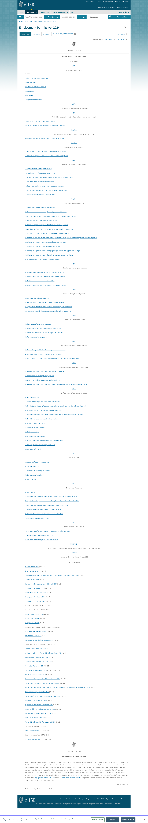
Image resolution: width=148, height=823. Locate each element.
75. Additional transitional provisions (37, 518)
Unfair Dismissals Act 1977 (34, 731)
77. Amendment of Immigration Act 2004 (39, 535)
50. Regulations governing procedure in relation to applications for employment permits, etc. (57, 384)
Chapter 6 (74, 264)
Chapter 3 (74, 143)
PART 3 (74, 363)
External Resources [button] (58, 12)
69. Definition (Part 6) (32, 492)
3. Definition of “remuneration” (35, 87)
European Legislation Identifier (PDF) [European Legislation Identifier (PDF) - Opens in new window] (91, 799)
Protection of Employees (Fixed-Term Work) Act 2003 (42, 679)
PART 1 (74, 66)
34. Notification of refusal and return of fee (39, 281)
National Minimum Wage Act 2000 (36, 657)
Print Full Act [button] (121, 34)
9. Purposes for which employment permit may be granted (45, 138)
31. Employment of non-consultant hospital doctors (42, 259)
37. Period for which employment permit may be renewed (45, 302)
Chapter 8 (74, 315)
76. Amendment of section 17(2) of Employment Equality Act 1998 (47, 531)
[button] (126, 12)
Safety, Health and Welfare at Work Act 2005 (40, 709)
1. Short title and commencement (36, 78)
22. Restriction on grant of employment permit (41, 220)
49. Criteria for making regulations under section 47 (42, 380)
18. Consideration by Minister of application (40, 195)
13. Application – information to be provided (40, 173)
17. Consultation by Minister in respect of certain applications (46, 190)
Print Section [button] (121, 39)
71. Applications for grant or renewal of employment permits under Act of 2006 (52, 501)
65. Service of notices (32, 466)
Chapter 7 (74, 289)
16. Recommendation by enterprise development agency (44, 186)
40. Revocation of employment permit (38, 324)
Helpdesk (118, 1)
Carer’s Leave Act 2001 (32, 571)
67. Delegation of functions (34, 475)
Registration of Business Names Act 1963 (39, 705)
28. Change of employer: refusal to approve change (42, 246)
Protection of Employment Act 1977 (37, 692)
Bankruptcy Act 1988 (32, 567)
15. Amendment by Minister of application (39, 182)
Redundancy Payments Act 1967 (36, 700)
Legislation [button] (30, 12)
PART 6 (74, 484)
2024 (31, 21)
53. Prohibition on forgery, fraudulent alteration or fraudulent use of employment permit (55, 406)
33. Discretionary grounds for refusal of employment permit (45, 277)
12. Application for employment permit (38, 169)
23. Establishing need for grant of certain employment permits (46, 225)
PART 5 (74, 453)
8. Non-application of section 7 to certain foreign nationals (45, 126)
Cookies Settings (97, 821)
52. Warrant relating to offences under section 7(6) (42, 402)
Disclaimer (100, 1)
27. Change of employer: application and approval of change (45, 242)
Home (21, 12)
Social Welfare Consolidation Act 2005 (38, 713)
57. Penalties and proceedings (35, 423)
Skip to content (90, 1)
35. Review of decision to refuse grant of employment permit (45, 285)
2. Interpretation (30, 82)
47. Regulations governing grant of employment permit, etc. (45, 371)
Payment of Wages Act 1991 (34, 666)
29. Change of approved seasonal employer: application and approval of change (52, 251)
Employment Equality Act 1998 (35, 593)
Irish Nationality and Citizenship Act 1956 (39, 640)
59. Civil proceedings (32, 432)
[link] (121, 17)
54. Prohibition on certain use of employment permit (43, 410)
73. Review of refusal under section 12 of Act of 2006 (43, 509)
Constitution (44, 12)
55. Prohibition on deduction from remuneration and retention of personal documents (54, 415)
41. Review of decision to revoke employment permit (43, 328)
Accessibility (73, 799)
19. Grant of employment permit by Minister (40, 207)
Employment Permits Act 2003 (35, 597)
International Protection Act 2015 (36, 631)
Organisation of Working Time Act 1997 (38, 662)
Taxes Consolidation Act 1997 (35, 718)
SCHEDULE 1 (74, 544)
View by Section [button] (25, 34)
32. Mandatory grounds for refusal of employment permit (44, 272)
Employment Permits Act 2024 (45, 21)
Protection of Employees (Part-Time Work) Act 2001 (42, 683)
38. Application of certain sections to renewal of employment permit (48, 307)
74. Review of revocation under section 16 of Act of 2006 (44, 514)
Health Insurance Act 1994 (34, 614)
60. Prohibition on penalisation (35, 436)
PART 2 (74, 104)
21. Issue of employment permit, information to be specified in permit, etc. (50, 216)
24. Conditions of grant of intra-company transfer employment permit (49, 229)
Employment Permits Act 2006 (35, 601)
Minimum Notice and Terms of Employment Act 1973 (43, 653)
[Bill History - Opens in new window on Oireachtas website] (46, 34)
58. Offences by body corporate (35, 427)
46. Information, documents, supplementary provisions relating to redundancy (52, 358)
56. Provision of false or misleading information (41, 419)
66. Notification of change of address (37, 471)
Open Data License (112, 799)
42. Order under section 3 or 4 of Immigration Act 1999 (43, 333)
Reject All (112, 821)
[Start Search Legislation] (110, 16)
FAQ (72, 12)
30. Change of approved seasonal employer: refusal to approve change (49, 255)
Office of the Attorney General (118, 7)
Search (123, 12)
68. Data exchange (31, 479)
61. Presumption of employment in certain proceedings (44, 440)
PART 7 (74, 522)
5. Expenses (29, 95)
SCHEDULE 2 (74, 553)
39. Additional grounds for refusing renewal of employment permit (48, 311)
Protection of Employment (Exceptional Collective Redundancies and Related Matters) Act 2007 (57, 687)
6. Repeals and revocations (34, 100)
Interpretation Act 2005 (33, 636)
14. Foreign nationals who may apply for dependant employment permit (49, 177)
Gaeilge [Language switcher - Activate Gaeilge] (125, 1)
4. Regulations (30, 91)
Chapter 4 (74, 160)
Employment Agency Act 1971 (35, 588)
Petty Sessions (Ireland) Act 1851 (36, 670)
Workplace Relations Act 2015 (35, 739)
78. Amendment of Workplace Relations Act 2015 (41, 540)
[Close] (144, 820)
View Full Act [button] (36, 34)
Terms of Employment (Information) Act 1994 (40, 722)
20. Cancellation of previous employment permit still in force (45, 212)
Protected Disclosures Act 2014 (35, 675)
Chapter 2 (74, 130)
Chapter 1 (74, 113)
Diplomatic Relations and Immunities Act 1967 (41, 584)
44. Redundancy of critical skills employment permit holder (45, 350)
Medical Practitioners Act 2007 (35, 649)
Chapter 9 (74, 341)
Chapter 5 (74, 199)
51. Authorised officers (32, 397)
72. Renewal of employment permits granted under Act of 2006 (46, 505)
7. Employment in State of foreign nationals (40, 121)
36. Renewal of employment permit (37, 298)
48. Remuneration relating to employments (39, 376)
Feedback (109, 1)
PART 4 (74, 389)
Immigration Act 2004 (32, 623)
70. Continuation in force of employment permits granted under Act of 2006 (51, 497)
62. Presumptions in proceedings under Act (40, 445)
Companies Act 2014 (32, 580)
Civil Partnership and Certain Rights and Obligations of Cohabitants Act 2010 (51, 575)
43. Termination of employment (35, 337)
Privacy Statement (61, 799)
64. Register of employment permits (37, 462)
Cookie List (124, 799)
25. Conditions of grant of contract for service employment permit (47, 233)
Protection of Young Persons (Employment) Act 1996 (42, 696)
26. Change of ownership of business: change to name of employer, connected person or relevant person (61, 238)
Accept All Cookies (128, 821)
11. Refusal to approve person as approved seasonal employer (46, 156)
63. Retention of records (33, 449)
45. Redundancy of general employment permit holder (43, 354)
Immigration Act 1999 (32, 618)
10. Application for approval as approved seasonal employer (45, 151)
